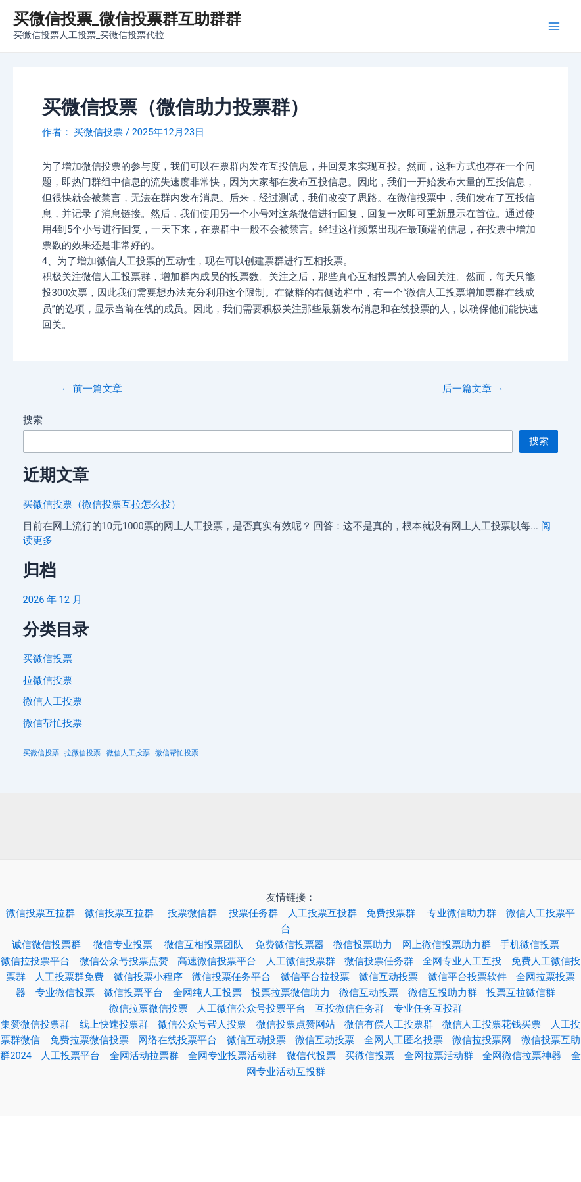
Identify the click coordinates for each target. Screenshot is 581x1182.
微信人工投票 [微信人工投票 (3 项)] (128, 753)
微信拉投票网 (486, 1040)
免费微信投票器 (294, 945)
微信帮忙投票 (52, 723)
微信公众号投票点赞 (128, 961)
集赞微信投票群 (40, 1024)
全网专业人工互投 (467, 961)
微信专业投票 (128, 945)
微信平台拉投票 (320, 977)
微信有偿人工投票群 (393, 1024)
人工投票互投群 (327, 913)
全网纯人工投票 (212, 993)
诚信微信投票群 (52, 945)
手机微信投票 (534, 945)
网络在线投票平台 (182, 1040)
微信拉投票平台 (40, 961)
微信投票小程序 (153, 977)
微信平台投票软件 (472, 977)
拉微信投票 (47, 680)
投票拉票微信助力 (295, 993)
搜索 (33, 420)
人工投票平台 (75, 1056)
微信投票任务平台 (236, 977)
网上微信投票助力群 (451, 945)
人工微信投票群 (305, 961)
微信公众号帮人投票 (207, 1024)
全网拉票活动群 (443, 1056)
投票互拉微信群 (525, 993)
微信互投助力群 (447, 993)
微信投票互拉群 (45, 913)
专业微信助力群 (466, 913)
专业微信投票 (69, 993)
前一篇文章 (91, 389)
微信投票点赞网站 (300, 1024)
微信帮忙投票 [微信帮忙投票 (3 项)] (176, 753)
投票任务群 (258, 913)
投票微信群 (198, 913)
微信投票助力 (367, 945)
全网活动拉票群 (149, 1056)
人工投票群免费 (74, 977)
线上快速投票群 (119, 1024)
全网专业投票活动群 (237, 1056)
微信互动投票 (393, 977)
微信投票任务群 (383, 961)
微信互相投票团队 (209, 945)
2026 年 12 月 (52, 599)
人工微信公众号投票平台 (256, 1008)
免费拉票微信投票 (94, 1040)
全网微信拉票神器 (526, 1056)
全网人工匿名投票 (408, 1040)
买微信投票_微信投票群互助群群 (127, 19)
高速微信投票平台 (221, 961)
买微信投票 (47, 659)
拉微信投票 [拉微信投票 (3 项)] (82, 753)
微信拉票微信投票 (153, 1008)
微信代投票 (316, 1056)
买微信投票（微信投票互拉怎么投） (102, 504)
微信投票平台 (138, 993)
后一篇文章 (472, 389)
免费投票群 (396, 913)
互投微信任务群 (354, 1008)
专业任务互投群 (433, 1008)
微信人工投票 (52, 701)
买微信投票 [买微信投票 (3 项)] (41, 753)
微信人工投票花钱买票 (491, 1024)
